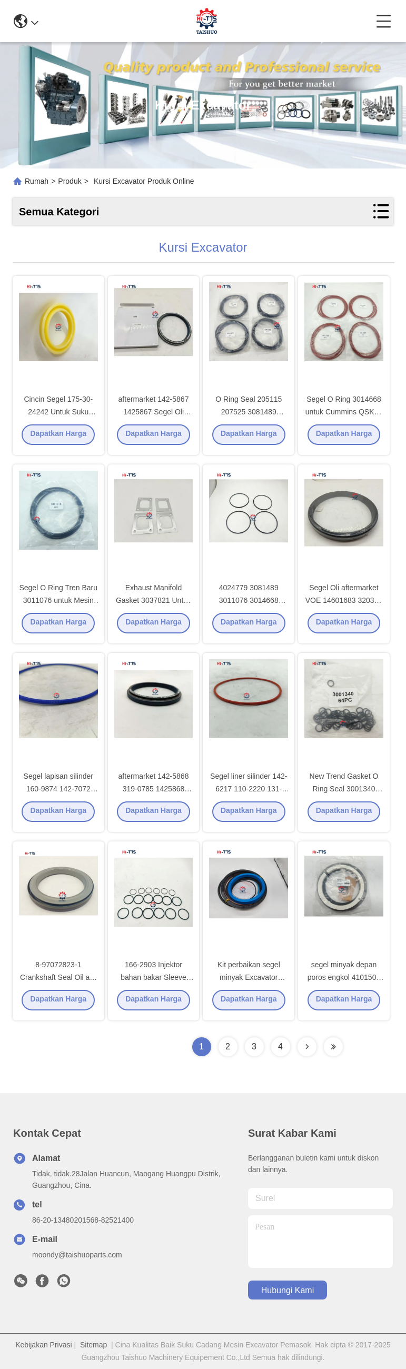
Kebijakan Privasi (43, 1345)
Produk (69, 181)
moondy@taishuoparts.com (77, 1255)
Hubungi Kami (287, 1290)
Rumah (36, 181)
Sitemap (93, 1345)
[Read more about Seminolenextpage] (307, 1046)
